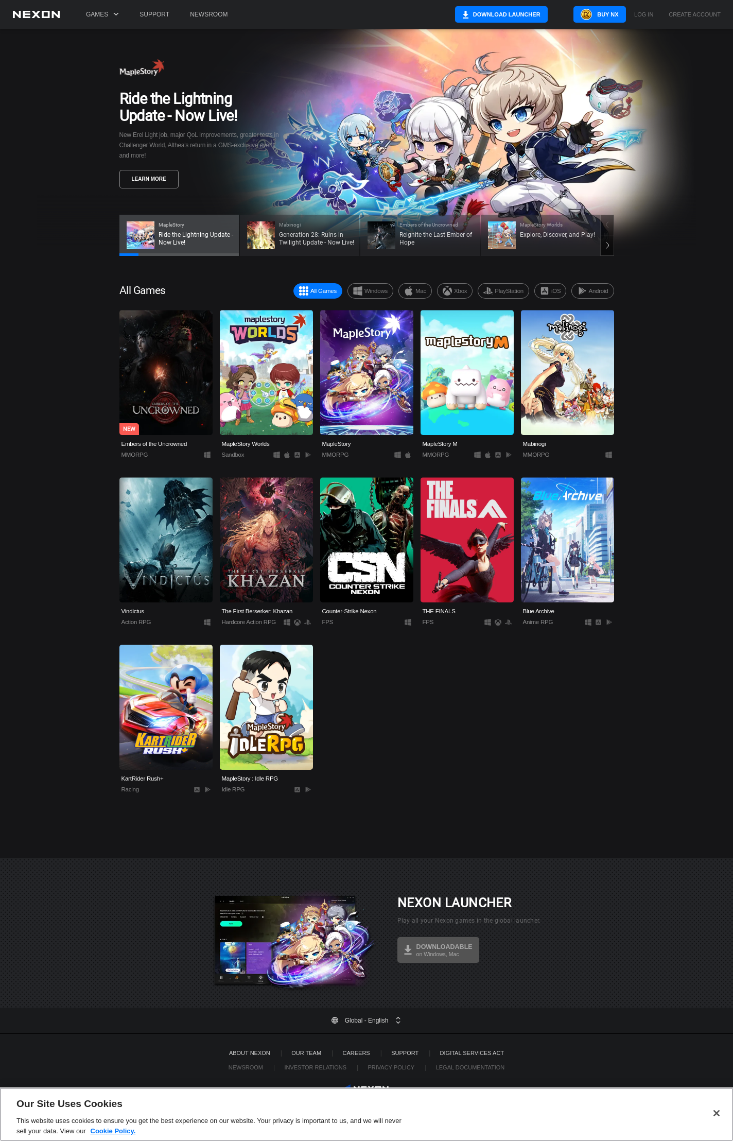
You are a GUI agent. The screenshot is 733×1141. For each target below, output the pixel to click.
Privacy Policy (391, 1067)
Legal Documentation (470, 1067)
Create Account (695, 15)
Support (154, 14)
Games (102, 14)
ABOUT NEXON (249, 1053)
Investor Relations (315, 1067)
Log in (643, 15)
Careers (356, 1053)
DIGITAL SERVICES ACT (472, 1053)
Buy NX (590, 14)
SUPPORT (404, 1053)
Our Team (306, 1053)
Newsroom (209, 14)
